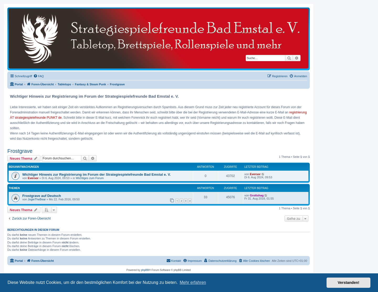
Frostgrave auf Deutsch (41, 196)
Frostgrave (20, 151)
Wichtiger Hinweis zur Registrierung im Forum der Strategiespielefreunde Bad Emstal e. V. (96, 174)
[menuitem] (38, 76)
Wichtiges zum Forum (90, 178)
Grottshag (257, 195)
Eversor (33, 178)
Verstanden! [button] (348, 282)
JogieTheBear (37, 199)
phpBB (145, 270)
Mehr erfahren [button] (193, 282)
